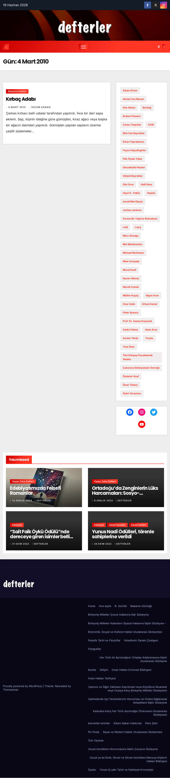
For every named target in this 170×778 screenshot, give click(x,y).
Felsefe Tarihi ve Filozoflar (104, 640)
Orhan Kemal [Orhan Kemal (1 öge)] (149, 304)
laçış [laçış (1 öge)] (138, 227)
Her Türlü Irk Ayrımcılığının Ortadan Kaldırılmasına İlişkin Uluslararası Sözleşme (133, 659)
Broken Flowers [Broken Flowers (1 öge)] (132, 116)
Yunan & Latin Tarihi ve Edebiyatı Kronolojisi (126, 769)
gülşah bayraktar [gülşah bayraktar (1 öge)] (133, 175)
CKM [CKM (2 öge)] (151, 124)
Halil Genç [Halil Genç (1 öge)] (146, 184)
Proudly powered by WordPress (23, 686)
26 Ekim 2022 (103, 543)
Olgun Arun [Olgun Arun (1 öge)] (152, 295)
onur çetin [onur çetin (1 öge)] (129, 304)
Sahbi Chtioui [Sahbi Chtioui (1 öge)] (130, 329)
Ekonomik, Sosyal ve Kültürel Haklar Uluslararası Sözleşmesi (125, 631)
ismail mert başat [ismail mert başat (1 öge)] (133, 201)
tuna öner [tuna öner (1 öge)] (129, 346)
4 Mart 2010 (17, 107)
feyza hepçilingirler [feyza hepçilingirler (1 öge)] (134, 150)
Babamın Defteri (17, 91)
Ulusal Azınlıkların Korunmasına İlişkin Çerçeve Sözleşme (123, 749)
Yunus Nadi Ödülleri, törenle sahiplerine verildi (123, 534)
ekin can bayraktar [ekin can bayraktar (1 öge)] (134, 133)
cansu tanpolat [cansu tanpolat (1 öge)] (132, 124)
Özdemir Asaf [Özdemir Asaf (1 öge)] (131, 376)
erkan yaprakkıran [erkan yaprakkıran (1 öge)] (133, 141)
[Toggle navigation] (83, 47)
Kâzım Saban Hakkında (128, 723)
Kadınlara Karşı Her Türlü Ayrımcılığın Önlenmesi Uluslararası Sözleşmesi (130, 712)
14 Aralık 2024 (22, 500)
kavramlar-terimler (99, 723)
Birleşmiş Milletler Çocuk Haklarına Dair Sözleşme (118, 614)
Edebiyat (17, 524)
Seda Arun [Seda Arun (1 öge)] (151, 329)
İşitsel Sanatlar (117, 524)
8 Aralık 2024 (104, 500)
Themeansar (10, 689)
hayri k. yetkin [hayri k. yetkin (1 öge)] (131, 192)
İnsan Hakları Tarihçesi (102, 678)
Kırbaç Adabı (21, 99)
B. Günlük (121, 606)
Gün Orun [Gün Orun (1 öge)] (128, 184)
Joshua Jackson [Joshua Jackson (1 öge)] (132, 210)
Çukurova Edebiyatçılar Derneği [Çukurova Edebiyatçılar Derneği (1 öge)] (141, 367)
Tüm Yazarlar (96, 740)
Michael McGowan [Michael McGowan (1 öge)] (133, 252)
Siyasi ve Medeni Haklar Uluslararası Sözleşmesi (132, 732)
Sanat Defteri (138, 524)
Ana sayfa (105, 606)
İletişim (104, 669)
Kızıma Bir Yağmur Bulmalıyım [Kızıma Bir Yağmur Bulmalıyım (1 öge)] (140, 218)
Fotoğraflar (94, 648)
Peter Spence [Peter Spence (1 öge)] (130, 312)
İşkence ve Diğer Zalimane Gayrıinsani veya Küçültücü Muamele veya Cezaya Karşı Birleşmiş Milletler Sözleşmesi (128, 688)
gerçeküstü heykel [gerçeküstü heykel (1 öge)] (134, 167)
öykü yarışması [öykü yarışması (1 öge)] (132, 393)
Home (91, 606)
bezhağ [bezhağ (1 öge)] (147, 107)
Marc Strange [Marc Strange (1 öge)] (131, 235)
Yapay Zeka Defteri (23, 481)
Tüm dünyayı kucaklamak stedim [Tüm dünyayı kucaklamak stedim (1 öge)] (138, 357)
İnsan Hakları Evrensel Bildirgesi (131, 669)
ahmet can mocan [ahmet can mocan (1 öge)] (133, 99)
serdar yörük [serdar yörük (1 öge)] (130, 338)
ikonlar (92, 669)
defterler (43, 500)
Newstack (61, 686)
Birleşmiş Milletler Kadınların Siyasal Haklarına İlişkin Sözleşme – (127, 623)
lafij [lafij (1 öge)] (125, 227)
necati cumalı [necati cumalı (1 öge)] (131, 286)
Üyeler (92, 769)
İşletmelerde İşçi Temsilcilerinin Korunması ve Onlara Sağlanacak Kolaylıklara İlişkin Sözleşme (127, 700)
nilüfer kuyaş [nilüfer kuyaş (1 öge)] (131, 295)
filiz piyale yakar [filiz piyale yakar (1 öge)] (132, 158)
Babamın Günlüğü (141, 606)
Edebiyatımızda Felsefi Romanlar (35, 491)
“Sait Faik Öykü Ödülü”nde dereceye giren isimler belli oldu (39, 536)
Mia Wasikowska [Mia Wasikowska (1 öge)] (132, 244)
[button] (159, 47)
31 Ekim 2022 (21, 543)
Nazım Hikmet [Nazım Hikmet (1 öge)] (131, 278)
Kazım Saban (39, 107)
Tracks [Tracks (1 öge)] (149, 338)
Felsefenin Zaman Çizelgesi (141, 640)
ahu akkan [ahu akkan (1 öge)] (129, 107)
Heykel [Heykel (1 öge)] (151, 192)
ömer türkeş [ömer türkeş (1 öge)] (130, 384)
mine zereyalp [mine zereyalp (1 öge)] (131, 261)
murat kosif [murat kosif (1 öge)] (129, 269)
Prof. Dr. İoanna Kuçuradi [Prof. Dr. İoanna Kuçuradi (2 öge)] (137, 321)
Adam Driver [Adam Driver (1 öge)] (130, 90)
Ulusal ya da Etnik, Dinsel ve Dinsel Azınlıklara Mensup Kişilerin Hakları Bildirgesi (128, 759)
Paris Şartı (151, 723)
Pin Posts (93, 732)
